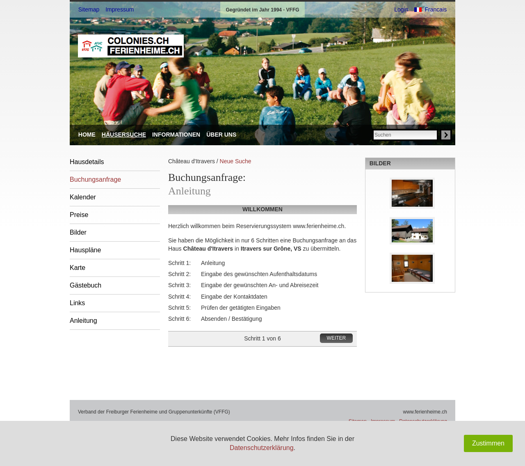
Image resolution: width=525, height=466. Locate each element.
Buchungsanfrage (95, 179)
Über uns (221, 134)
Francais (436, 9)
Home (87, 134)
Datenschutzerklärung (262, 447)
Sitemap (88, 9)
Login (401, 9)
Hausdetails (87, 161)
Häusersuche (124, 134)
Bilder (78, 232)
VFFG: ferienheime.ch (131, 45)
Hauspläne (85, 250)
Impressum (119, 9)
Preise (79, 214)
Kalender (83, 197)
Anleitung (83, 320)
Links (77, 302)
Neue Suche (235, 161)
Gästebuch (85, 285)
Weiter (336, 338)
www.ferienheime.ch (425, 412)
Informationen (176, 134)
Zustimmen (488, 443)
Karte (77, 267)
